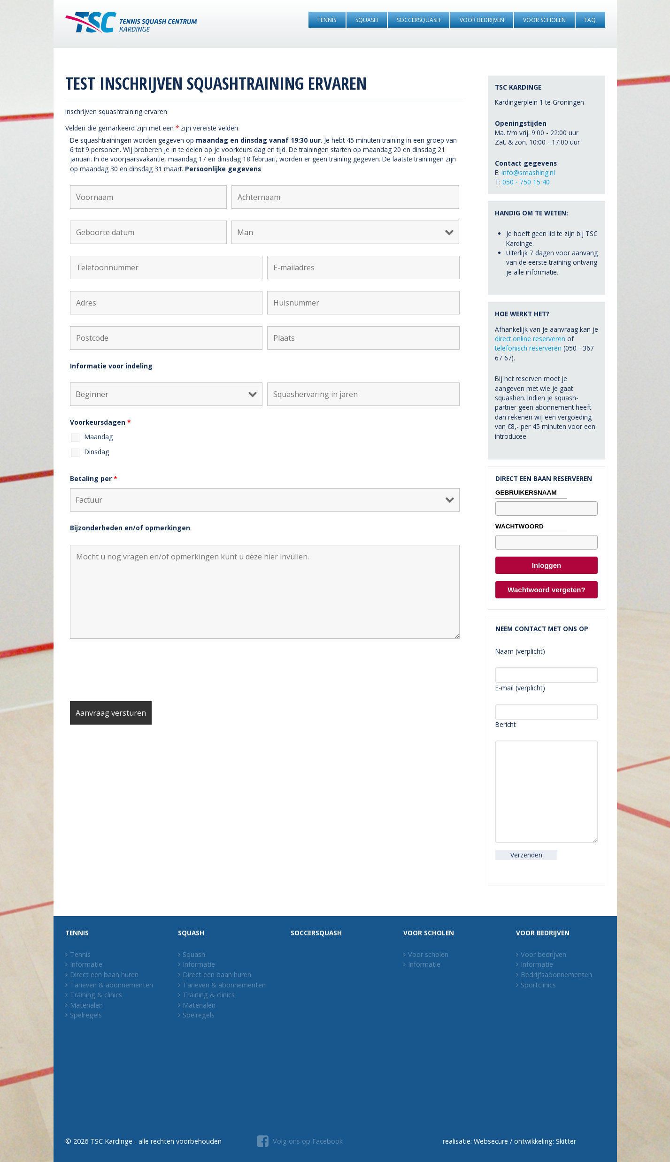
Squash (194, 954)
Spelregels (86, 1014)
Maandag (98, 436)
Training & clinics (96, 994)
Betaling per (93, 478)
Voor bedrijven (543, 954)
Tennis (80, 954)
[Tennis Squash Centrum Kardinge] (131, 24)
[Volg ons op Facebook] (298, 1142)
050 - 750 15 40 (526, 181)
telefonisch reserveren (528, 348)
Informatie (86, 964)
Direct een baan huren (104, 974)
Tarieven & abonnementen (111, 984)
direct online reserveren (530, 338)
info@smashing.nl (528, 172)
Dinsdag (96, 451)
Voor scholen (428, 954)
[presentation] (141, 671)
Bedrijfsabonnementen (556, 974)
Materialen (86, 1005)
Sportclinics (538, 984)
